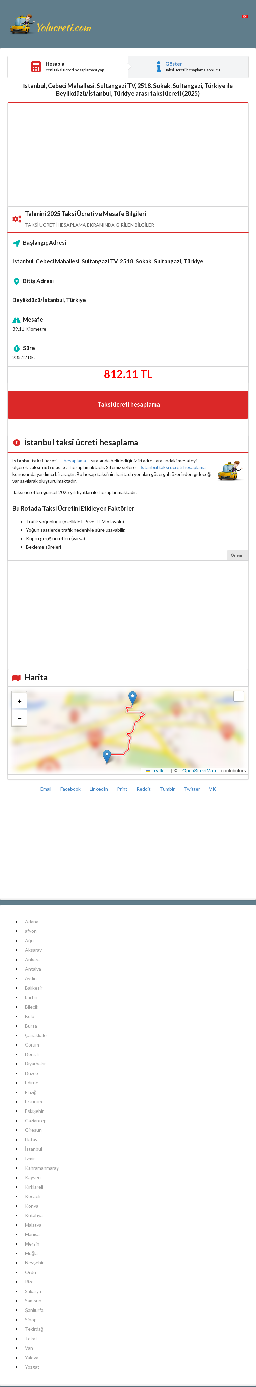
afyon (31, 931)
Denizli (32, 1054)
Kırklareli (34, 1187)
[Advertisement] (128, 155)
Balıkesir (33, 988)
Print (123, 789)
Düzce (31, 1073)
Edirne (31, 1082)
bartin (31, 997)
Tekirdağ (34, 1329)
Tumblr (168, 789)
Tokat (31, 1338)
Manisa (32, 1234)
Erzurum (33, 1101)
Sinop (31, 1319)
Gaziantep (36, 1120)
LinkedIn (99, 789)
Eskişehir (34, 1111)
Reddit (144, 789)
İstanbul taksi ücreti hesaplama (173, 467)
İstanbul (33, 1149)
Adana (31, 921)
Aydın (31, 978)
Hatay (31, 1139)
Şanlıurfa (34, 1310)
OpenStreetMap (199, 770)
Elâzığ (31, 1092)
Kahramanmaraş (42, 1168)
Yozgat (32, 1367)
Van (29, 1348)
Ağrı (29, 940)
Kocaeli (32, 1196)
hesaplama (75, 460)
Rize (29, 1281)
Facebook (71, 789)
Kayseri (33, 1177)
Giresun (33, 1130)
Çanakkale (36, 1035)
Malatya (33, 1225)
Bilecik (31, 1007)
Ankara (32, 959)
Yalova (31, 1357)
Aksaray (33, 950)
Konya (31, 1206)
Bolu (29, 1016)
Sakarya (33, 1291)
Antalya (33, 969)
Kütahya (34, 1215)
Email (46, 789)
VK (212, 789)
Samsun (33, 1300)
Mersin (32, 1244)
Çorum (32, 1045)
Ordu (30, 1272)
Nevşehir (34, 1262)
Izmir (30, 1158)
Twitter (192, 789)
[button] (132, 698)
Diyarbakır (35, 1063)
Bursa (31, 1026)
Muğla (31, 1253)
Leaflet (156, 770)
